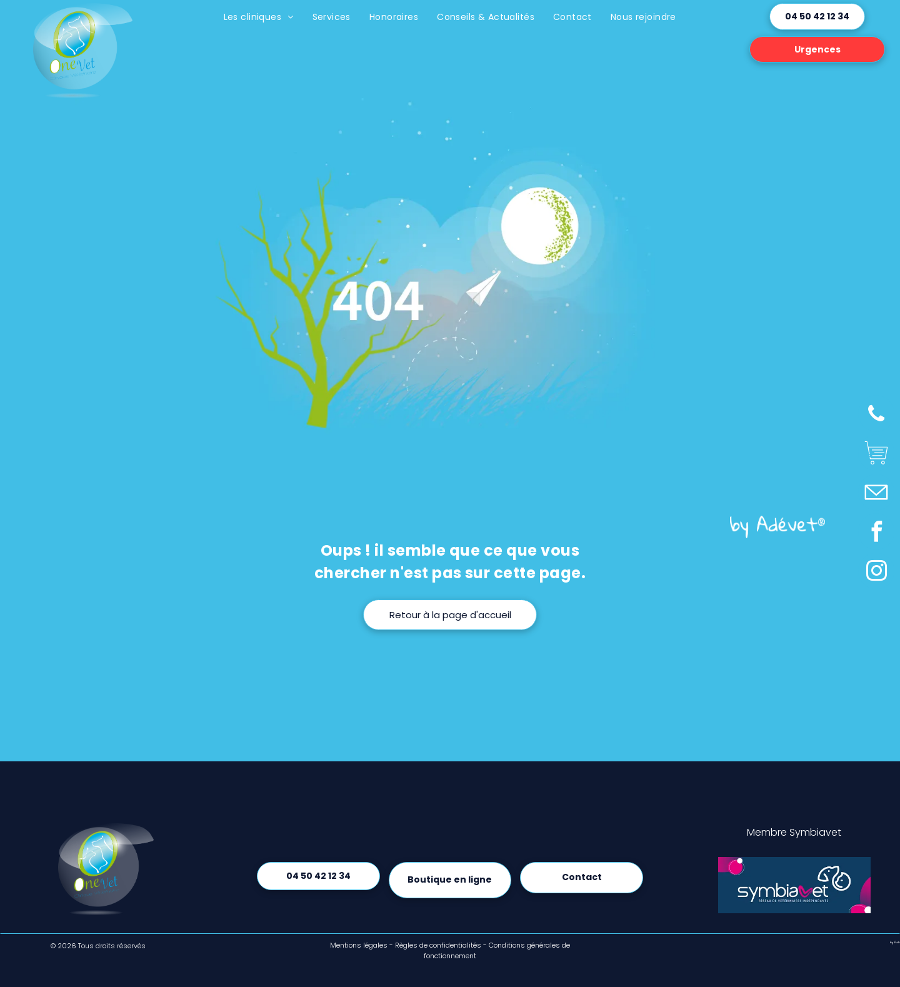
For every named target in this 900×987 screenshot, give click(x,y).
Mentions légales (359, 945)
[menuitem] (258, 17)
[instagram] (876, 572)
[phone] (876, 414)
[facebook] (876, 533)
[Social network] (876, 454)
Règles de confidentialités (438, 945)
